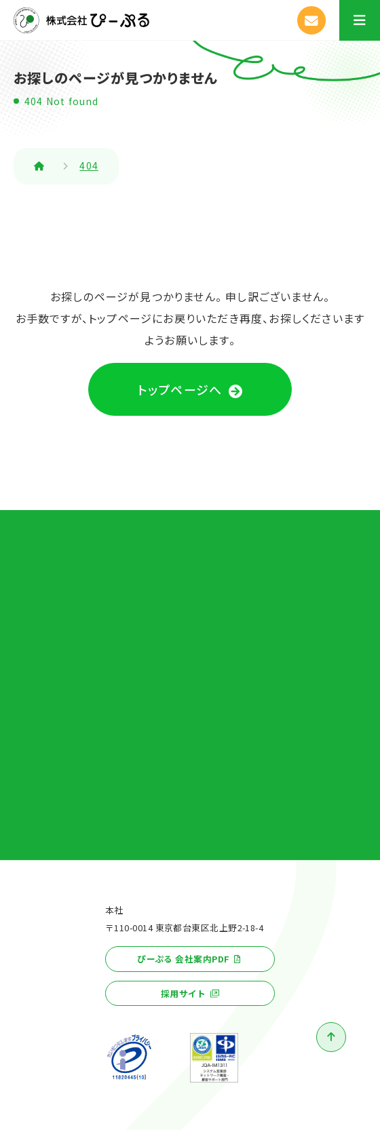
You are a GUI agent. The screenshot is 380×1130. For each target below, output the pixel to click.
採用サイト (183, 993)
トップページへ (180, 389)
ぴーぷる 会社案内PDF (183, 958)
